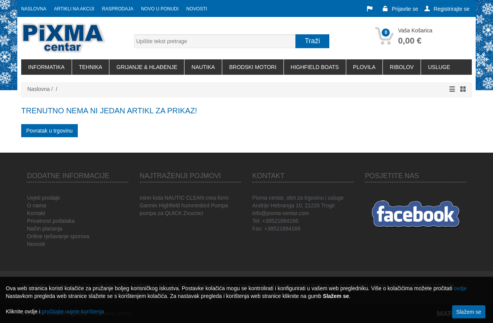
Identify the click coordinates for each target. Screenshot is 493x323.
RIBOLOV (402, 67)
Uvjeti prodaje (43, 198)
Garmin (149, 205)
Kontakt (36, 213)
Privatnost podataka (51, 221)
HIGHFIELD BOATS (315, 67)
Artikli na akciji (74, 9)
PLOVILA (364, 67)
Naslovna (33, 9)
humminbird (195, 205)
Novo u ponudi (159, 9)
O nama (36, 205)
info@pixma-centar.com (280, 213)
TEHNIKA (90, 67)
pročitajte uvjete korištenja (73, 311)
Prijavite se (400, 9)
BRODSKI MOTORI (253, 67)
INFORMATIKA (46, 67)
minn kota (151, 198)
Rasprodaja (117, 9)
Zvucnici (193, 213)
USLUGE (439, 67)
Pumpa (219, 205)
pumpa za (151, 213)
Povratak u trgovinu (49, 131)
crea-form (217, 198)
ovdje (460, 288)
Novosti (196, 9)
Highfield (169, 205)
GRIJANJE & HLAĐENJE (146, 67)
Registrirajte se (447, 9)
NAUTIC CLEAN (184, 198)
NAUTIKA (203, 67)
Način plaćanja (44, 228)
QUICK (173, 213)
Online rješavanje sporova (58, 236)
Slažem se (468, 312)
